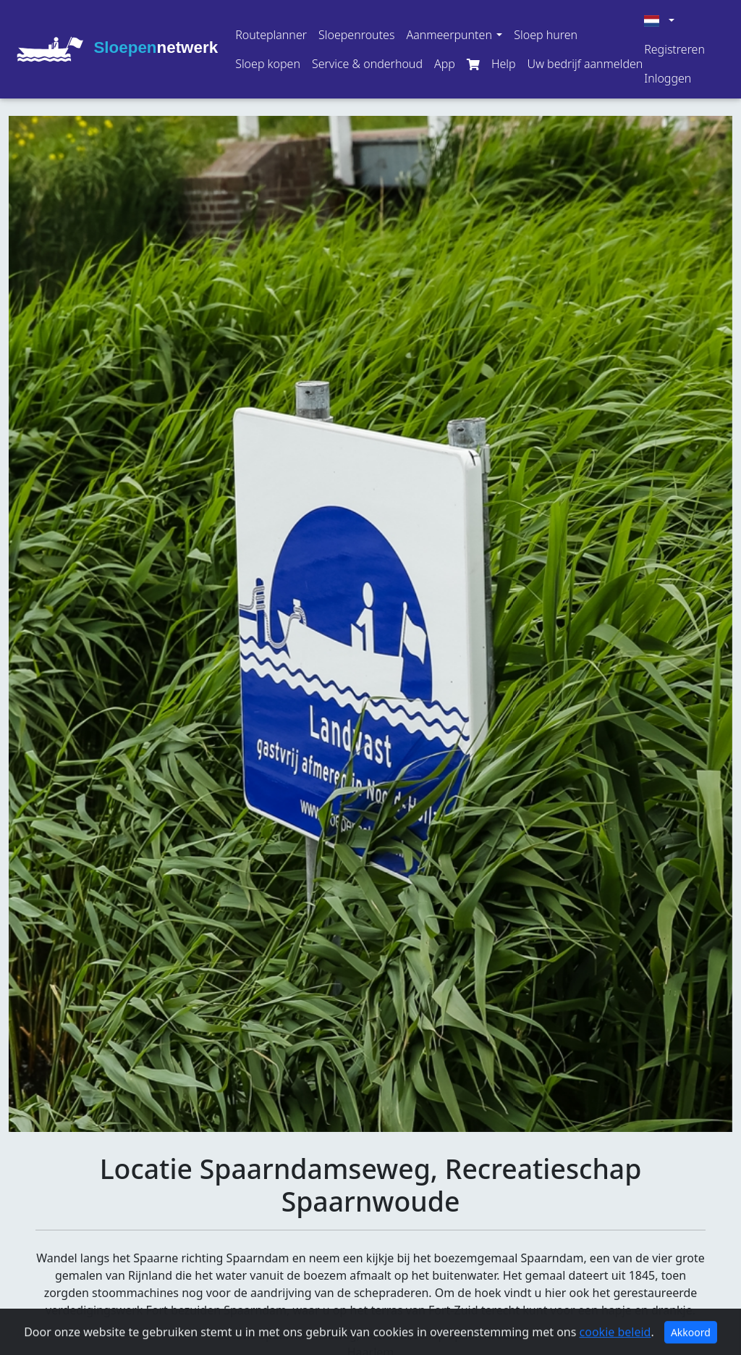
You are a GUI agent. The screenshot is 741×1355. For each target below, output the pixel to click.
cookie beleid (615, 1344)
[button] (454, 34)
